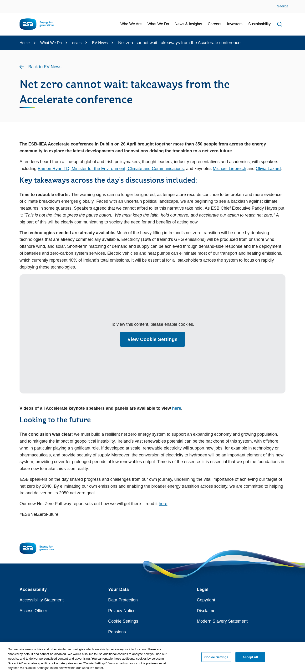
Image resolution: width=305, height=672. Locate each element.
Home (25, 43)
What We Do (51, 43)
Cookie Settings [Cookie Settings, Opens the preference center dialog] (216, 658)
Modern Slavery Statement (222, 621)
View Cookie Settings (152, 339)
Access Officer (33, 610)
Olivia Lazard (268, 168)
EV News (100, 43)
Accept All (250, 658)
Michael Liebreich (229, 168)
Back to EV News (44, 66)
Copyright (206, 600)
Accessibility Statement (42, 600)
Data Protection (123, 600)
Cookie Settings (123, 621)
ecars (76, 43)
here (176, 408)
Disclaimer (207, 610)
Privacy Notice (122, 610)
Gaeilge (282, 6)
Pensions (117, 632)
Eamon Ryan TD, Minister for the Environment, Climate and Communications (111, 168)
